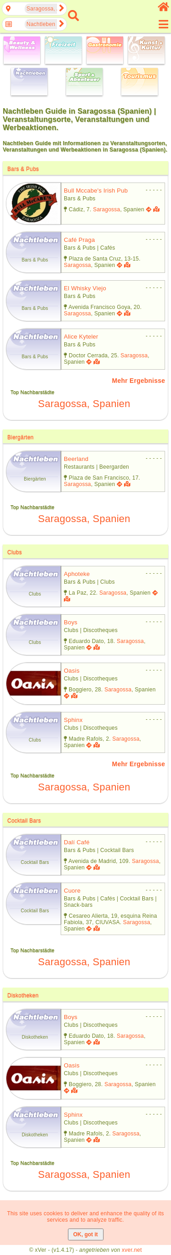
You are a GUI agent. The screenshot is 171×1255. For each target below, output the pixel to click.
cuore (72, 890)
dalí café (76, 842)
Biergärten (20, 437)
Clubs (14, 552)
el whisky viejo (85, 288)
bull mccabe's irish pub (96, 190)
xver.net (132, 1250)
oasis (71, 670)
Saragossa (106, 209)
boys (71, 622)
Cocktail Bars (24, 820)
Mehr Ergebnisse (138, 380)
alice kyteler (81, 336)
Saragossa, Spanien (84, 403)
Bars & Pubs (23, 169)
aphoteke (77, 573)
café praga (79, 239)
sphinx (73, 719)
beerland (76, 458)
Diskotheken (23, 995)
